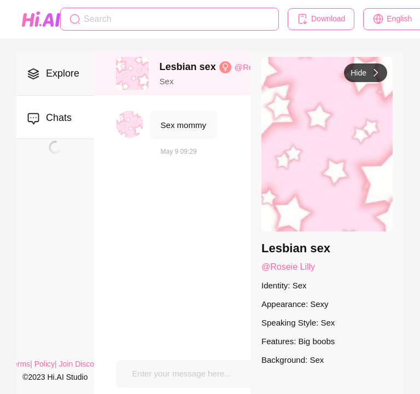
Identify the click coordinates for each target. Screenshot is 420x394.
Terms (19, 364)
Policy (44, 364)
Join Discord (80, 364)
